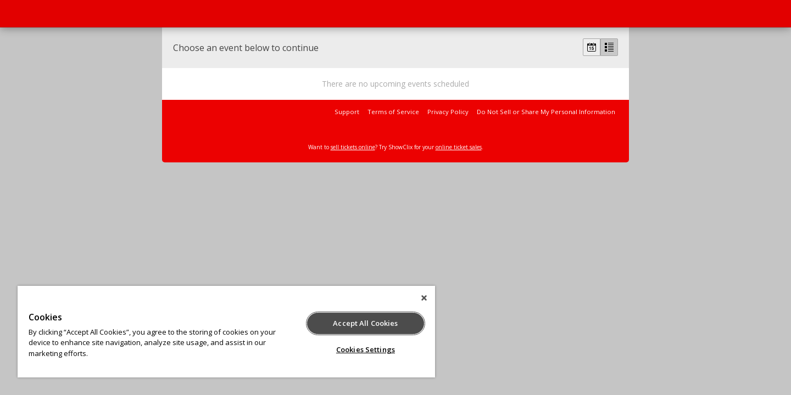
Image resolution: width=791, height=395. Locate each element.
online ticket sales (459, 147)
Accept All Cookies (365, 323)
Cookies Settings (365, 349)
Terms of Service (393, 112)
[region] (226, 331)
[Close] (424, 298)
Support (347, 112)
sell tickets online (353, 147)
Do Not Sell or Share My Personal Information (546, 112)
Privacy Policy (448, 112)
